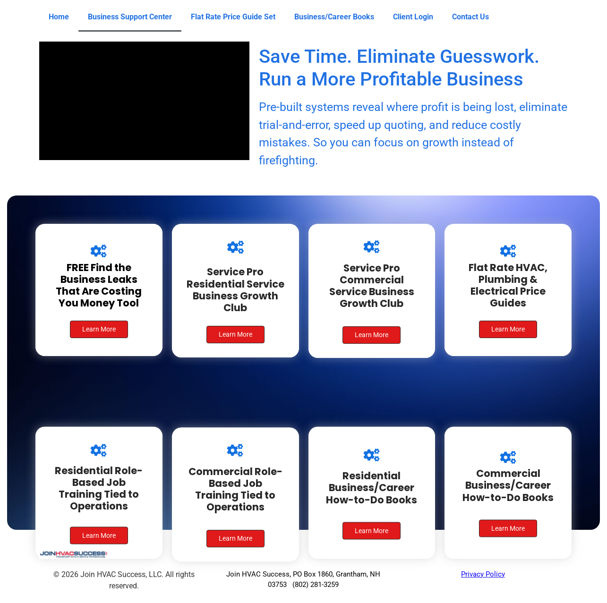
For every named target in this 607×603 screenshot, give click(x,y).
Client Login (413, 16)
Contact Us (470, 16)
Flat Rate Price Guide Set (233, 16)
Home (59, 16)
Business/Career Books (334, 16)
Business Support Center (130, 16)
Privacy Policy (483, 574)
